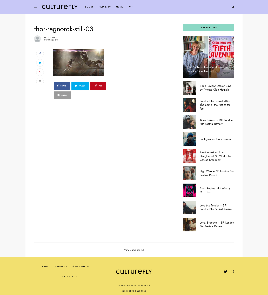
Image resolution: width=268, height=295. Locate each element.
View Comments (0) (134, 249)
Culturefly (51, 37)
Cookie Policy (68, 276)
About (46, 266)
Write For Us (80, 266)
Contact (61, 266)
